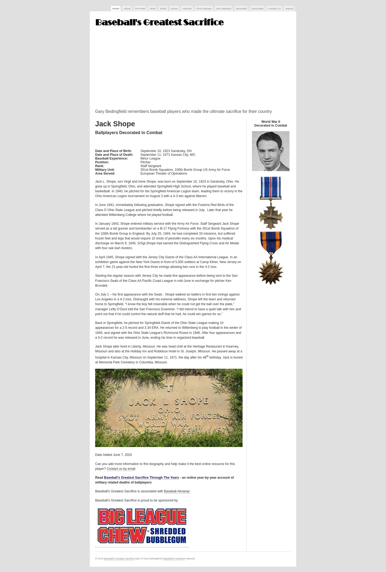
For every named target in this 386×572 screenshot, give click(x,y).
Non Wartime (223, 8)
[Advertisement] (193, 69)
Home (115, 8)
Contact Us (274, 8)
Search (289, 8)
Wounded (241, 8)
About (127, 8)
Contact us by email (121, 469)
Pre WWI (140, 8)
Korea (174, 8)
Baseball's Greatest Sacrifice (119, 558)
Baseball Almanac (177, 491)
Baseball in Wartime (174, 558)
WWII (163, 8)
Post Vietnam (204, 8)
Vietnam (187, 8)
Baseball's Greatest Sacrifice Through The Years (141, 477)
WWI (152, 8)
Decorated (257, 8)
